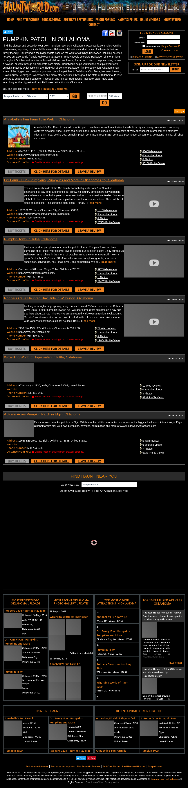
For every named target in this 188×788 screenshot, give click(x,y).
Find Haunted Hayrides (63, 766)
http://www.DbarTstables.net (34, 331)
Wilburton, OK (112, 672)
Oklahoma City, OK (114, 639)
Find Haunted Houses (37, 766)
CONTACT (94, 24)
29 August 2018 (58, 611)
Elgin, (161, 732)
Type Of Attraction (69, 484)
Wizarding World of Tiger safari (69, 616)
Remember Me (151, 46)
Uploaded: (34, 615)
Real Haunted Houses (133, 766)
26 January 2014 (58, 658)
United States (30, 741)
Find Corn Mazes (111, 766)
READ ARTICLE (175, 662)
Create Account (169, 50)
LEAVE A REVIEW (89, 172)
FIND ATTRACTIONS (28, 19)
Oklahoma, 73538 (168, 736)
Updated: (126, 723)
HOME (10, 19)
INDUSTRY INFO (172, 19)
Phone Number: (17, 158)
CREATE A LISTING (142, 57)
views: (29, 723)
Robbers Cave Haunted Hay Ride (25, 610)
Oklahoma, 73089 (123, 736)
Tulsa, (25, 688)
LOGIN (147, 51)
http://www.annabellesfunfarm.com (38, 154)
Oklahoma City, (30, 657)
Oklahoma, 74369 (32, 736)
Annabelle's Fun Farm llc (65, 664)
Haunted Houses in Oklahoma (48, 88)
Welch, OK (110, 620)
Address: (12, 151)
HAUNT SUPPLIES (128, 19)
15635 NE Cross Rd (168, 727)
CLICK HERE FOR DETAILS (51, 172)
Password (139, 42)
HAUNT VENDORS (150, 19)
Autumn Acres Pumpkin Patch (159, 718)
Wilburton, (27, 624)
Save (93, 758)
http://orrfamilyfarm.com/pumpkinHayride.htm (44, 213)
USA (24, 633)
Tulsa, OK (109, 653)
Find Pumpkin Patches (88, 766)
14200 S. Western (31, 652)
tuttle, (117, 732)
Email (141, 37)
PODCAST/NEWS (51, 19)
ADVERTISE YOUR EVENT (170, 57)
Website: (12, 154)
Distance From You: (19, 162)
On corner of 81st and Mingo (33, 682)
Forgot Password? (170, 46)
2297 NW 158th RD (32, 619)
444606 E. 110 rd (31, 727)
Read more (94, 202)
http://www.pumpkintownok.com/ (36, 272)
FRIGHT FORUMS (105, 19)
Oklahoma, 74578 (31, 629)
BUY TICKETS (17, 172)
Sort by (179, 111)
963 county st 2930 (124, 727)
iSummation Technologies (164, 778)
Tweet (9, 32)
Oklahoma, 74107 (31, 692)
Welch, (26, 732)
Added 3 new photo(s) (81, 652)
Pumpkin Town (14, 671)
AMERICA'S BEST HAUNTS (78, 19)
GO (74, 96)
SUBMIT (175, 69)
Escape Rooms (154, 766)
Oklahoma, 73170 (31, 661)
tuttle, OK (109, 690)
